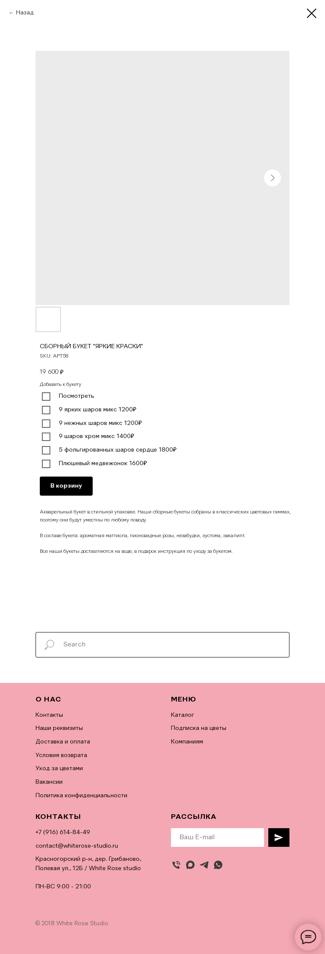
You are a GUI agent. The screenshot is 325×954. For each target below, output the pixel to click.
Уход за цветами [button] (59, 768)
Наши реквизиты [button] (59, 728)
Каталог (182, 715)
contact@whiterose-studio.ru (77, 846)
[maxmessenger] (190, 865)
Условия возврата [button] (61, 755)
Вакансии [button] (49, 782)
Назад (25, 13)
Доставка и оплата (63, 742)
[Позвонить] (176, 865)
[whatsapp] (218, 865)
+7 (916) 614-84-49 (63, 832)
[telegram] (204, 865)
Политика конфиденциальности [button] (81, 796)
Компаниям (187, 742)
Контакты (49, 715)
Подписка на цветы (198, 728)
